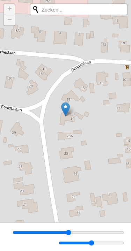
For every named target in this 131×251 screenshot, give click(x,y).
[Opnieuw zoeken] (35, 9)
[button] (65, 109)
